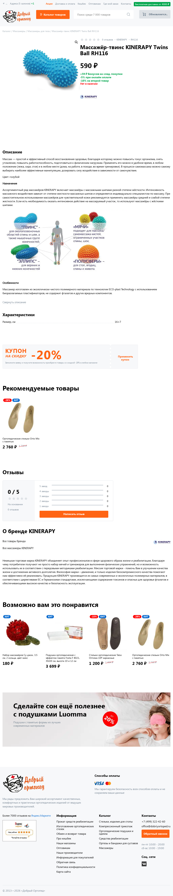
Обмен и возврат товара (71, 833)
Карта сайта (63, 871)
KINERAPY (122, 39)
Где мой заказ (110, 3)
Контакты (126, 3)
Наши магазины (66, 843)
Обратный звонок (155, 833)
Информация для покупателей (75, 857)
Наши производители (69, 852)
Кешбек (82, 3)
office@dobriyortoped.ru (156, 826)
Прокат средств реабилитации (74, 821)
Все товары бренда (14, 541)
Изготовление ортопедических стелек (75, 827)
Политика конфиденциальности (75, 867)
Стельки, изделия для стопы (116, 821)
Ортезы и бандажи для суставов (118, 843)
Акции (49, 3)
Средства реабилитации (113, 838)
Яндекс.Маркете (41, 815)
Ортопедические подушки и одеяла (116, 832)
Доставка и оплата (65, 3)
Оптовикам (95, 3)
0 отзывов (107, 39)
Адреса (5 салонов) (22, 3)
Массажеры (106, 848)
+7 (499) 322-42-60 (153, 821)
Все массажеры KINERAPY (18, 548)
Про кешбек (63, 838)
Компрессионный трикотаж (115, 826)
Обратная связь (65, 862)
